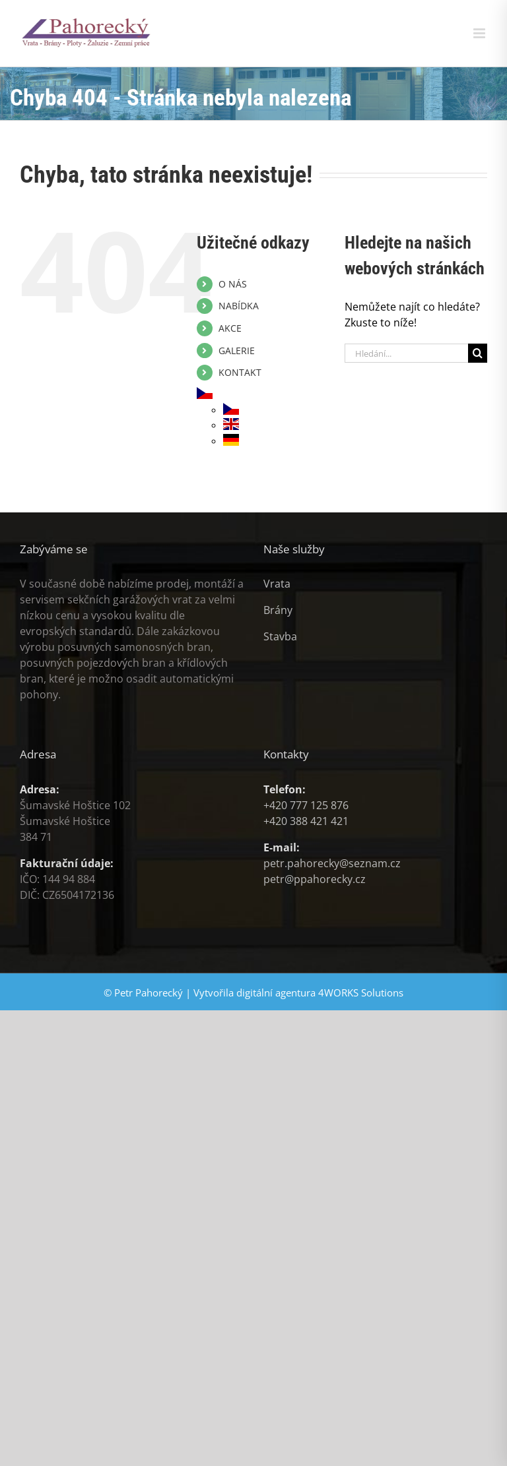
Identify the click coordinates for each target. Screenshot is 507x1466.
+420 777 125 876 (306, 805)
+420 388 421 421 (306, 821)
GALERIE (237, 350)
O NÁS (233, 284)
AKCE (230, 328)
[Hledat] (477, 353)
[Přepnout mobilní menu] (480, 33)
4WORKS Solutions (360, 992)
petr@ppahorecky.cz (314, 879)
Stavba (280, 636)
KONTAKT (240, 372)
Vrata (276, 583)
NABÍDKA (239, 305)
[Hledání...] (406, 353)
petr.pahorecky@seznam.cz (332, 863)
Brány (277, 610)
